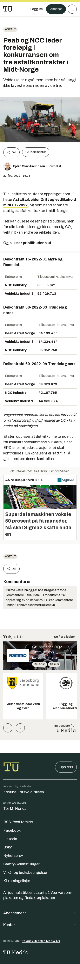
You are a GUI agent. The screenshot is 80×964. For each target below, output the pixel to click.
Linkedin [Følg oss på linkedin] (10, 839)
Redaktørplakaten (39, 898)
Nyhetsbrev (13, 856)
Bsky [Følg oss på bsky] (7, 847)
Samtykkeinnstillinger (21, 864)
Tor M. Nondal (15, 809)
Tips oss (66, 767)
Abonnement (40, 913)
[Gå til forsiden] (7, 9)
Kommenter (36, 152)
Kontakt (40, 925)
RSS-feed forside (18, 822)
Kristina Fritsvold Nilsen (23, 792)
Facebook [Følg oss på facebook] (12, 830)
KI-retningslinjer (16, 881)
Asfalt (10, 29)
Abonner (56, 9)
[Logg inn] (36, 9)
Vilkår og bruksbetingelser (25, 873)
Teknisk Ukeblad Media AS (41, 941)
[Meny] (72, 9)
